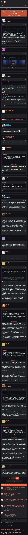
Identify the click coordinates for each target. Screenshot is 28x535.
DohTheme (9, 533)
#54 (25, 308)
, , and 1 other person (14, 119)
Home (20, 530)
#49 (25, 200)
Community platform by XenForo (11, 532)
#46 (25, 140)
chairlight (7, 237)
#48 (25, 182)
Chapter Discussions (12, 489)
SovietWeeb (8, 213)
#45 (25, 128)
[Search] (3, 5)
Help (16, 530)
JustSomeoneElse (9, 136)
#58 (25, 470)
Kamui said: (5, 94)
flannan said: (5, 26)
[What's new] (25, 5)
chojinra (7, 177)
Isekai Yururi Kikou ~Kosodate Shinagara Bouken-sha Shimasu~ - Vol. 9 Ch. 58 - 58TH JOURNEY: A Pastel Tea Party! (15, 507)
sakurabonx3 (8, 147)
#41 (25, 24)
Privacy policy (11, 530)
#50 (25, 218)
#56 (25, 389)
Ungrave (7, 48)
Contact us (17, 529)
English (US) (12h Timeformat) (7, 529)
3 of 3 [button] (17, 478)
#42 (25, 53)
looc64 (7, 262)
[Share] (23, 24)
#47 (25, 152)
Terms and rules (4, 530)
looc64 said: (5, 311)
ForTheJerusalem (9, 110)
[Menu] (1, 2)
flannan (7, 304)
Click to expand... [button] (14, 65)
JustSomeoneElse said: (7, 184)
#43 (25, 79)
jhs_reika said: (5, 55)
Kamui (6, 20)
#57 (25, 424)
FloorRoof (7, 75)
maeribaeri (8, 465)
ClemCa (7, 251)
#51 (25, 242)
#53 (25, 267)
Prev (12, 478)
